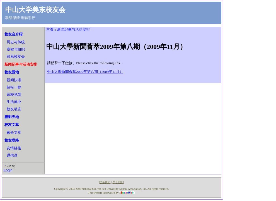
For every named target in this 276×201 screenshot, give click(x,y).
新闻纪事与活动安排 (20, 64)
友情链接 (14, 148)
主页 (50, 29)
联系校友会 (16, 56)
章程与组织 (16, 49)
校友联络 (11, 140)
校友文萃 (11, 125)
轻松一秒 (14, 87)
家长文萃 (14, 132)
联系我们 (104, 182)
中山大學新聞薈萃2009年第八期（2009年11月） (85, 72)
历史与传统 (16, 42)
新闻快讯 (14, 80)
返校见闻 (14, 94)
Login (8, 170)
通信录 (12, 155)
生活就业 (14, 102)
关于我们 (118, 182)
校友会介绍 (13, 34)
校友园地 (11, 72)
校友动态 (14, 109)
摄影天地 (11, 117)
